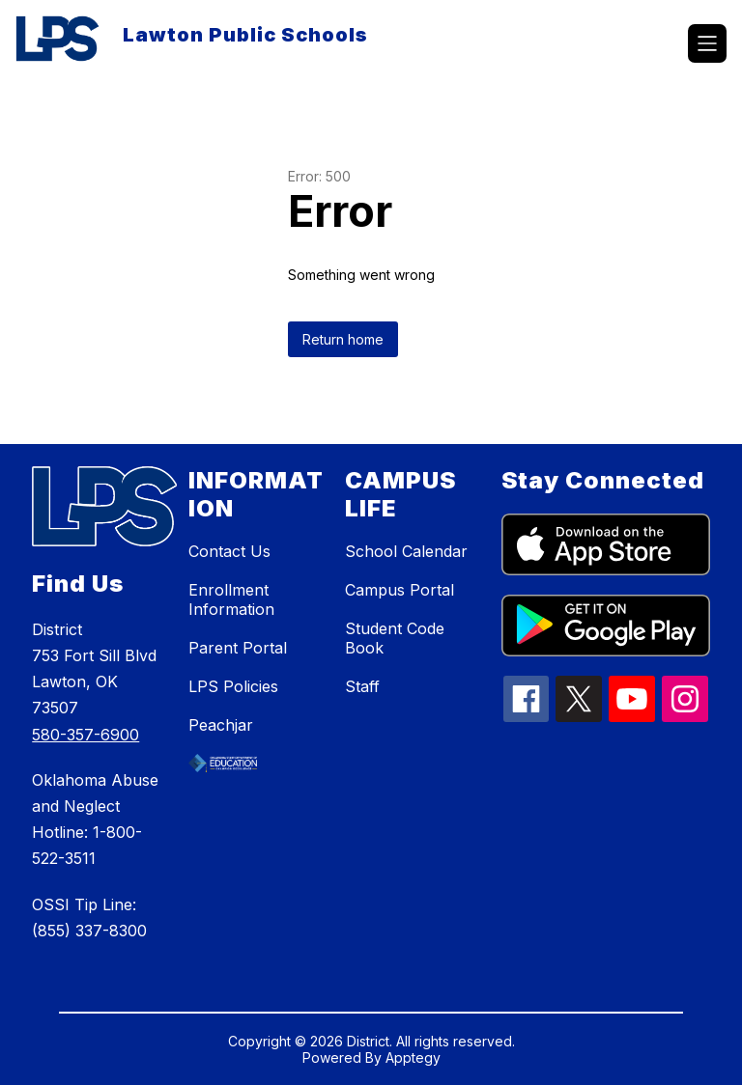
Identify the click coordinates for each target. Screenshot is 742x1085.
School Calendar (406, 551)
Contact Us (229, 551)
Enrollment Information (231, 599)
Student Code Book (394, 638)
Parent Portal (237, 647)
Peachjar (220, 725)
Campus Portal (399, 589)
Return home (343, 339)
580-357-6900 (85, 734)
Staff (362, 686)
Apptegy (413, 1057)
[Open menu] (707, 43)
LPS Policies (233, 686)
